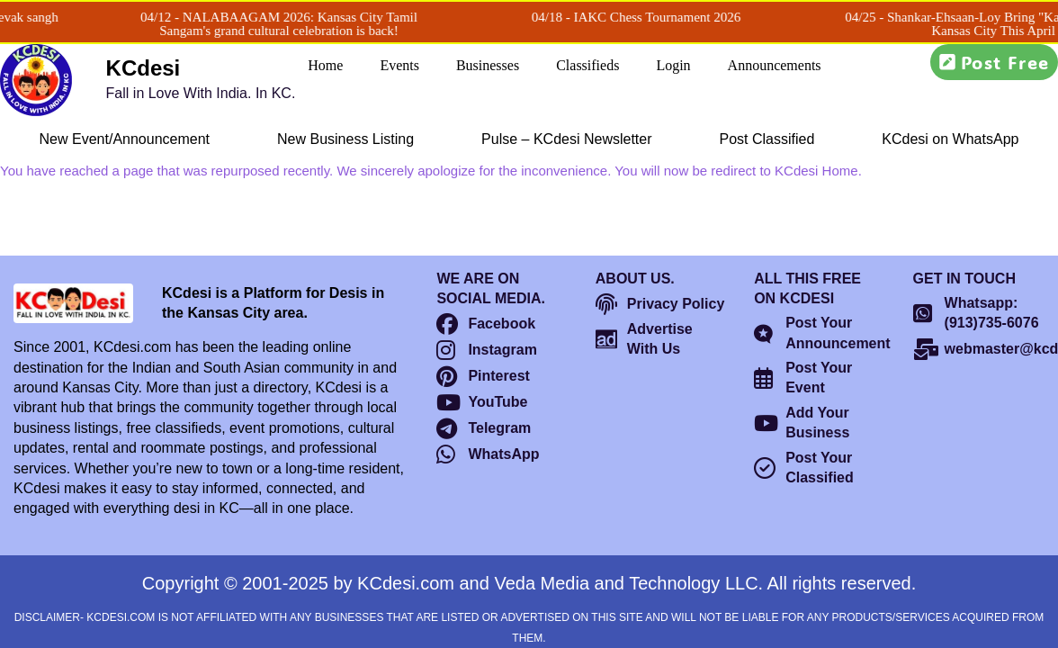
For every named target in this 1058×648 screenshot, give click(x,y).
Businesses (487, 65)
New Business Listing (345, 139)
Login (673, 65)
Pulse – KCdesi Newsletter (566, 139)
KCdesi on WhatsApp (950, 139)
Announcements (774, 65)
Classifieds (587, 65)
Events (399, 65)
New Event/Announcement (125, 139)
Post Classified (767, 139)
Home (325, 65)
